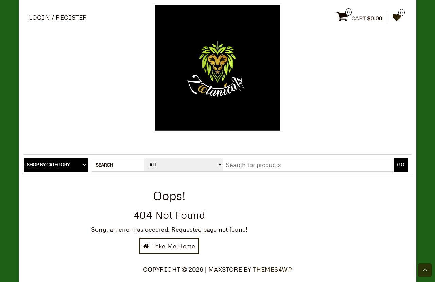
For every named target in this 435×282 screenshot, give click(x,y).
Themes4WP (272, 269)
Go (400, 165)
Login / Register (58, 17)
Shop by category (48, 165)
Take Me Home (169, 246)
